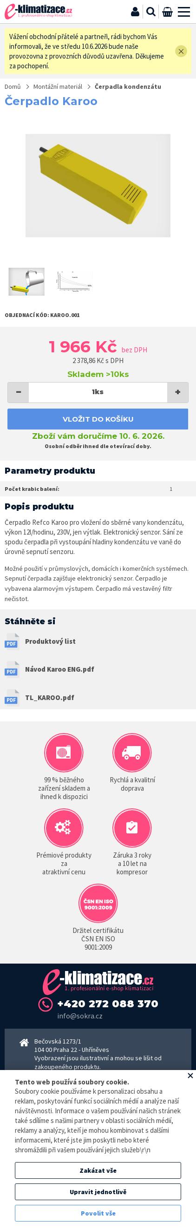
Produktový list (50, 641)
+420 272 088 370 (107, 1004)
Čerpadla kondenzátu (128, 86)
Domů (13, 86)
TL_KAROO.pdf (49, 697)
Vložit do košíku (98, 419)
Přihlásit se (135, 12)
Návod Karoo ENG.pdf (59, 669)
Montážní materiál (57, 86)
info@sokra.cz (80, 1015)
